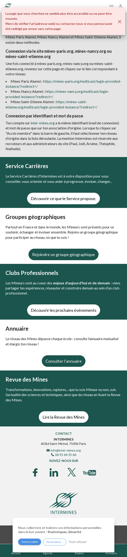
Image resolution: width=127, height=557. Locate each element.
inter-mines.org (43, 123)
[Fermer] (119, 21)
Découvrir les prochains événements (63, 310)
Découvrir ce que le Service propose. (63, 198)
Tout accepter (29, 541)
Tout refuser (77, 542)
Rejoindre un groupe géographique (63, 254)
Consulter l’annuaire (63, 361)
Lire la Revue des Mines (63, 417)
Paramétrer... (55, 542)
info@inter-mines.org (66, 450)
